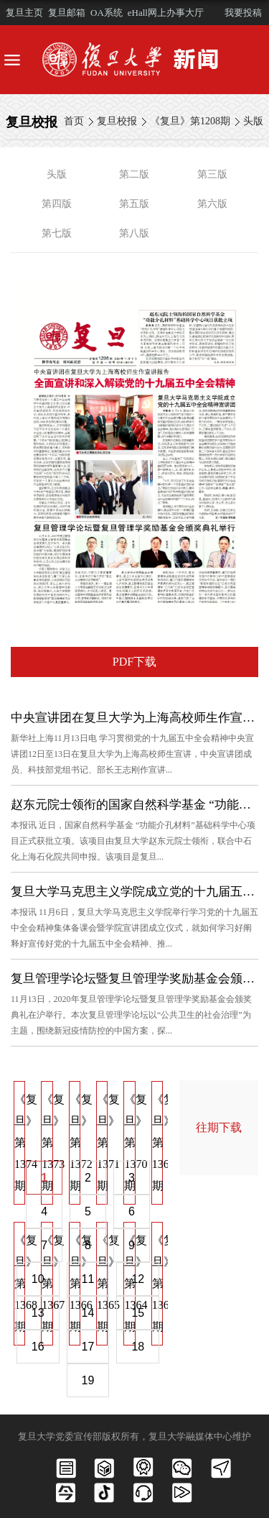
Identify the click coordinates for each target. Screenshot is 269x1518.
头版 (253, 121)
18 (137, 1346)
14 (88, 1313)
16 (38, 1346)
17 (88, 1346)
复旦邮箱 (66, 12)
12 (137, 1279)
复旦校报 (117, 121)
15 (137, 1313)
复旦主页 (24, 12)
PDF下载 (134, 662)
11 (88, 1279)
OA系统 (106, 12)
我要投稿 (243, 12)
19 (88, 1380)
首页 (74, 121)
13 (38, 1313)
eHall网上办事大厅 (166, 12)
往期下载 (219, 1127)
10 (38, 1279)
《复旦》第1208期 (190, 121)
